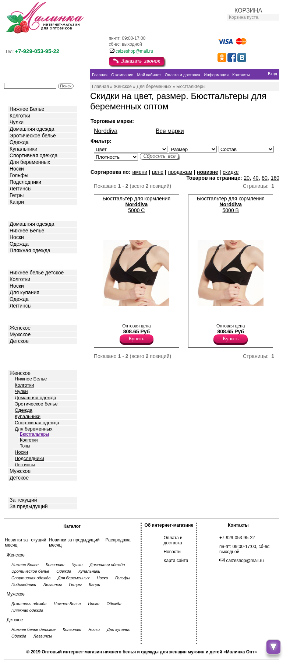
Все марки (170, 131)
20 (247, 178)
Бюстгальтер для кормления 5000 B (231, 204)
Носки (17, 169)
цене (157, 172)
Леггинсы (21, 189)
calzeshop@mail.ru (134, 51)
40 (256, 178)
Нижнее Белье (27, 109)
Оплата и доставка (173, 540)
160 (275, 178)
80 (265, 178)
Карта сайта (176, 560)
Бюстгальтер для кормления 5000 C (136, 204)
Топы (25, 446)
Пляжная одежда (30, 250)
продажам (180, 172)
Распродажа (117, 540)
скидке (230, 172)
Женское (20, 328)
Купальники (23, 149)
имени (139, 172)
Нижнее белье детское (37, 272)
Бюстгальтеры (34, 434)
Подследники (25, 182)
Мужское (20, 334)
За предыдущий (29, 506)
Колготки (20, 116)
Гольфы (19, 175)
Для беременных (30, 162)
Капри (17, 202)
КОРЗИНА (248, 10)
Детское (20, 261)
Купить (137, 338)
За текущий (23, 500)
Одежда (19, 142)
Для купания (24, 292)
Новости (172, 551)
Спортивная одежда (33, 155)
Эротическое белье (33, 135)
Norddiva (105, 131)
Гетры (17, 195)
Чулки (17, 122)
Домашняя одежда (32, 129)
